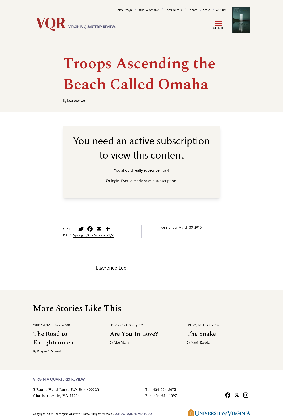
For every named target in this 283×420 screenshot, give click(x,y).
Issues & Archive (148, 10)
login (115, 181)
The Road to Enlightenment (54, 338)
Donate (192, 10)
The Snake (201, 334)
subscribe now (156, 171)
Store (206, 10)
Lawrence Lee (76, 101)
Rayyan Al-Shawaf (49, 351)
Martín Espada (200, 342)
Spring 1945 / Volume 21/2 (93, 235)
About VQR (124, 10)
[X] (236, 395)
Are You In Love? (134, 334)
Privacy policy (143, 414)
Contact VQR (123, 414)
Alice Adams (121, 342)
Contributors (173, 10)
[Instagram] (245, 395)
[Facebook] (227, 395)
